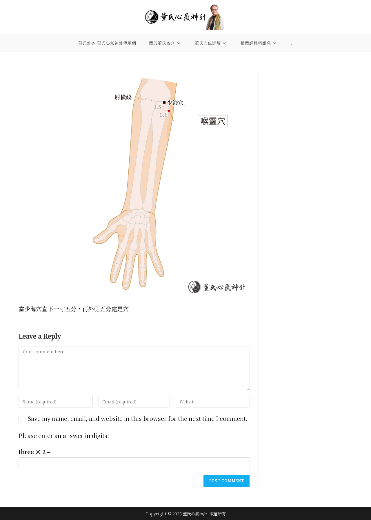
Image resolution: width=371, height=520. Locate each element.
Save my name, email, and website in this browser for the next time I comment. (138, 418)
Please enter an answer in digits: (64, 435)
